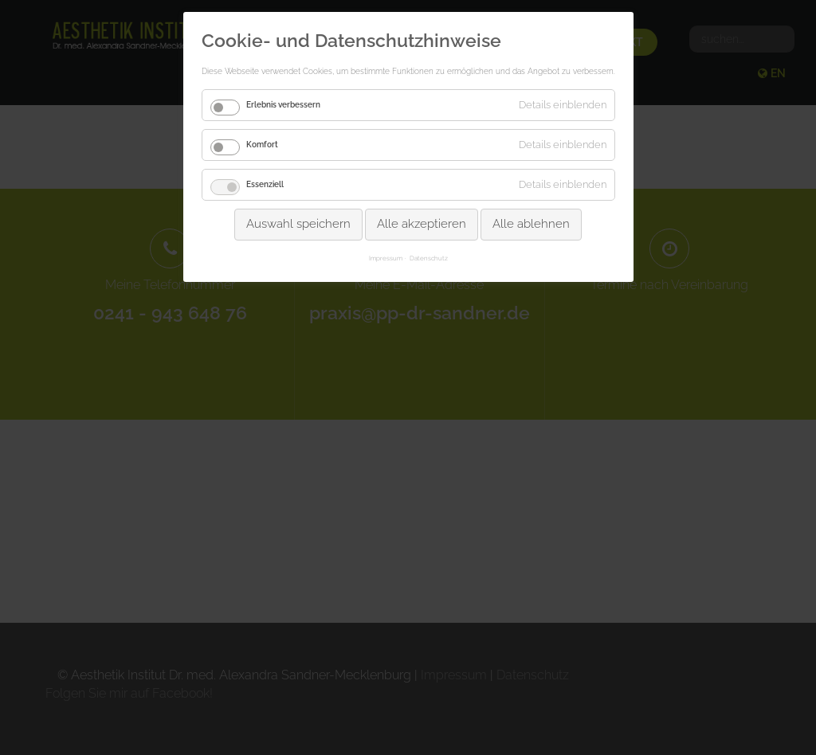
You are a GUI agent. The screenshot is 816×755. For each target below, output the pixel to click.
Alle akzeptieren (421, 224)
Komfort (262, 144)
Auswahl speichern (298, 224)
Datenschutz (429, 258)
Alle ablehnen (531, 224)
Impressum (385, 258)
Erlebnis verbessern (283, 104)
